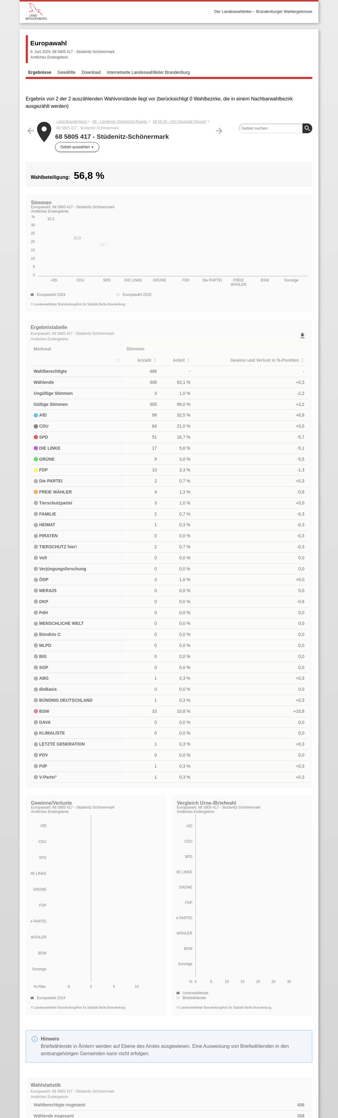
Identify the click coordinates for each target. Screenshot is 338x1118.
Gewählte (66, 72)
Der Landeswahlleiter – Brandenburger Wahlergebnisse (263, 11)
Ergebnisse (39, 72)
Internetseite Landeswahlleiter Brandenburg (148, 72)
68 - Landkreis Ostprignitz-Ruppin (120, 121)
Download (91, 72)
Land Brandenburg (71, 121)
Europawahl (48, 43)
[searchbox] (275, 128)
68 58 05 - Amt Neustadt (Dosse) (180, 121)
